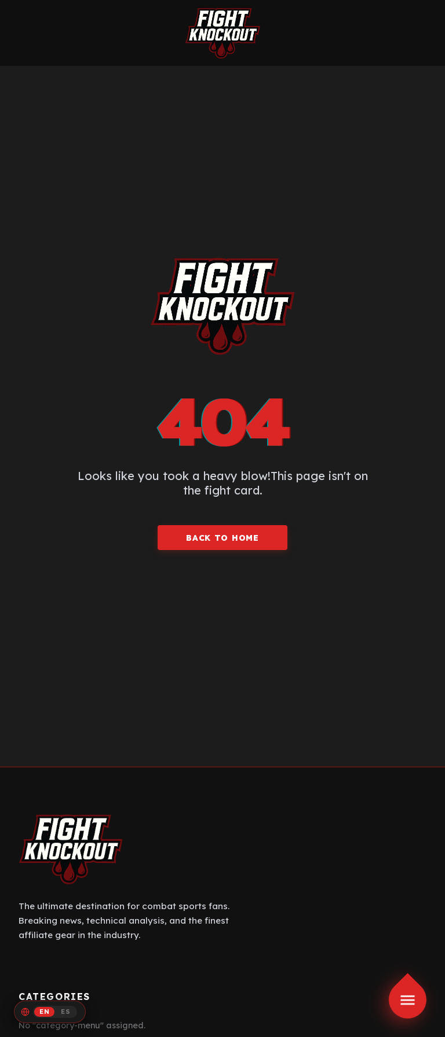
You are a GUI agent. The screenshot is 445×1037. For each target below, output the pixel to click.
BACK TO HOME (222, 538)
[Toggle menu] (408, 1000)
